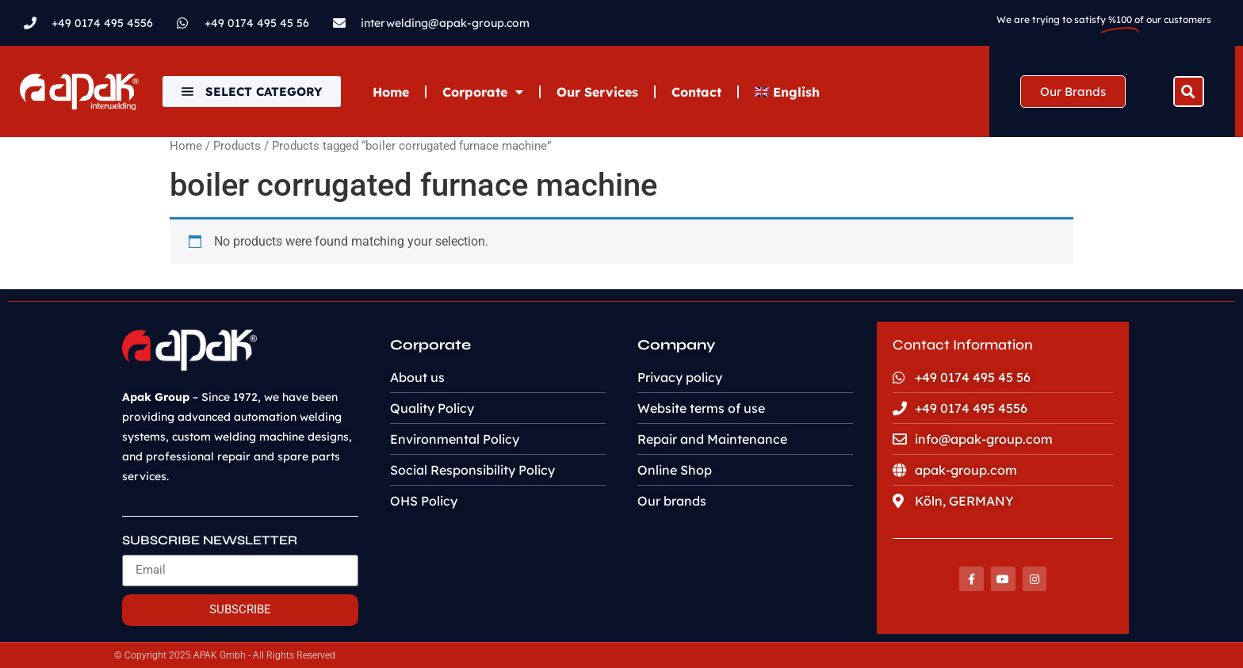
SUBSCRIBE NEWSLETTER (209, 541)
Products (237, 146)
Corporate (482, 92)
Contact (696, 92)
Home (391, 92)
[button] (1189, 91)
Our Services (597, 92)
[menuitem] (787, 92)
